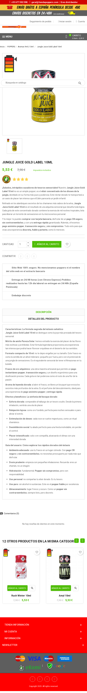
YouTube (47, 679)
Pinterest (34, 256)
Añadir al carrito (46, 244)
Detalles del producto (43, 319)
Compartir (20, 256)
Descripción (43, 312)
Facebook (32, 679)
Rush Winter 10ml (21, 596)
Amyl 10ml (64, 596)
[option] (14, 146)
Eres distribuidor (69, 2)
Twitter (40, 679)
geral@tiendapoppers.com (44, 2)
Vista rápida (32, 589)
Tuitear (27, 256)
